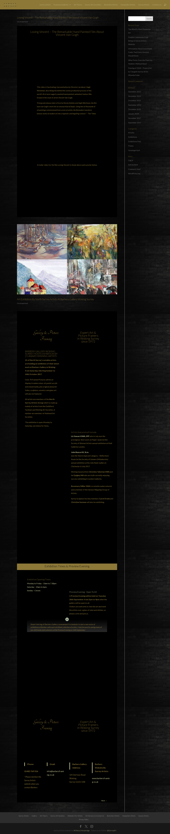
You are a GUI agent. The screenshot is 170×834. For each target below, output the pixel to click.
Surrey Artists (45, 5)
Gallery (34, 816)
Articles (131, 133)
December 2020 (134, 109)
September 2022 (134, 105)
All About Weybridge (82, 830)
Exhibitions (132, 137)
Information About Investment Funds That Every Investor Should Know (140, 52)
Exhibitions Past (134, 141)
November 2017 (134, 118)
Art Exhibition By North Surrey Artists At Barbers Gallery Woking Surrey (55, 299)
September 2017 (134, 123)
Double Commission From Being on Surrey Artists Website (138, 40)
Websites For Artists (75, 816)
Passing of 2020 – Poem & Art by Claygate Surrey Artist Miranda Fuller (140, 71)
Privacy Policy (84, 819)
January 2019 (133, 114)
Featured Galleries (61, 5)
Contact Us (157, 5)
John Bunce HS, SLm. (80, 452)
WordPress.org (134, 173)
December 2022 (134, 100)
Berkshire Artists (111, 5)
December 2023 (134, 92)
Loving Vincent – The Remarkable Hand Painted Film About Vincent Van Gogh (57, 17)
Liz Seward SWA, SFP (80, 436)
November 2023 (134, 96)
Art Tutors (78, 5)
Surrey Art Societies (93, 5)
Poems (131, 146)
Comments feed (134, 169)
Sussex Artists (143, 5)
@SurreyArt (111, 830)
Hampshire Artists (128, 5)
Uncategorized (22, 22)
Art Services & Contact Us (94, 816)
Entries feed (133, 165)
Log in (130, 160)
